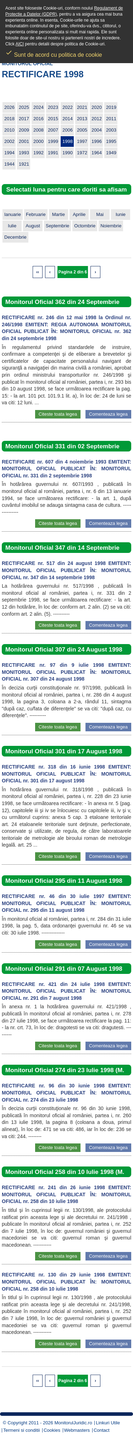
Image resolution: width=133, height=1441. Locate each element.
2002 (9, 141)
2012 (97, 118)
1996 (97, 141)
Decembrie (15, 237)
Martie (58, 214)
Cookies (52, 1430)
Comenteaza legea (108, 414)
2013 (82, 118)
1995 (111, 141)
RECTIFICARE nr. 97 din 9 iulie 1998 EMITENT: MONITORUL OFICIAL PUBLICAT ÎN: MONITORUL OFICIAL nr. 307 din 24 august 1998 (66, 672)
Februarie (36, 214)
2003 (111, 130)
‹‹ (37, 272)
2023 (53, 107)
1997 (82, 141)
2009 (24, 130)
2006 (67, 130)
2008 (38, 130)
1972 (82, 152)
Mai (100, 214)
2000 (38, 141)
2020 (97, 107)
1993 (24, 152)
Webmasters (77, 1430)
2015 (53, 118)
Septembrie (57, 225)
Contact (102, 1430)
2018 (9, 118)
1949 (111, 152)
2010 (9, 130)
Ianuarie (12, 214)
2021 (82, 107)
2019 (111, 107)
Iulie (12, 225)
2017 (24, 118)
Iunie (121, 214)
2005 (82, 130)
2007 (53, 130)
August (33, 225)
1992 (38, 152)
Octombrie (84, 225)
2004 (97, 130)
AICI (20, 43)
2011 (111, 118)
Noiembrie (110, 225)
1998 (67, 141)
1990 (67, 152)
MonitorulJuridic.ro (73, 1422)
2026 (9, 107)
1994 (9, 152)
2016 (38, 118)
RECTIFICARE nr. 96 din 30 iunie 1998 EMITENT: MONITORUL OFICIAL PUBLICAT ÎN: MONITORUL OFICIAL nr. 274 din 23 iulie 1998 (66, 1092)
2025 (24, 107)
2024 (38, 107)
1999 (53, 141)
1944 (9, 164)
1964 (97, 152)
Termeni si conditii (21, 1430)
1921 (24, 164)
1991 (53, 152)
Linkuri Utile (108, 1422)
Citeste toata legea (58, 414)
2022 (67, 107)
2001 (24, 141)
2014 (67, 118)
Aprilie (79, 214)
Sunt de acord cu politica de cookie (53, 52)
